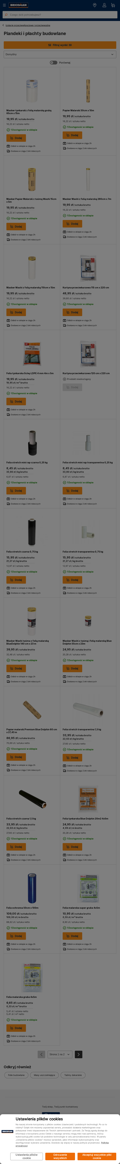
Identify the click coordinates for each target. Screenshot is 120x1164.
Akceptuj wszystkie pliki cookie (97, 1156)
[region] (60, 1139)
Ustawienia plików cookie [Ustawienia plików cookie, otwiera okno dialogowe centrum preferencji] (26, 1156)
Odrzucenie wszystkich (60, 1156)
